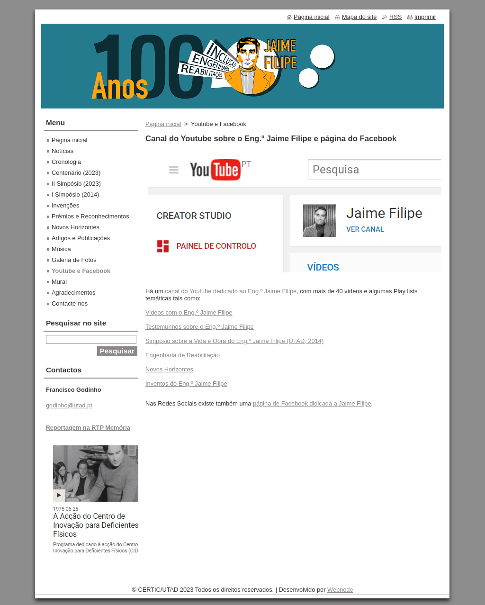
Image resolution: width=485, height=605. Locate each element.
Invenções (65, 205)
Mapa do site (359, 16)
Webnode (340, 589)
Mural (59, 281)
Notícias (62, 150)
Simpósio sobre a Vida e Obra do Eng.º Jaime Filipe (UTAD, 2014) (234, 340)
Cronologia (66, 161)
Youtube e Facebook (81, 270)
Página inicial (163, 123)
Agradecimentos (73, 292)
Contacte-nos (70, 303)
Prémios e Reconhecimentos (90, 216)
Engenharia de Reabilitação (182, 355)
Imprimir (425, 16)
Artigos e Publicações (81, 238)
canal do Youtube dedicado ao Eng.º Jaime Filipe (230, 291)
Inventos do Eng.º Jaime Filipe (186, 383)
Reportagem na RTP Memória (88, 427)
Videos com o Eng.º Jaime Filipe (189, 312)
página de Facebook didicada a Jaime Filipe (312, 403)
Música (61, 249)
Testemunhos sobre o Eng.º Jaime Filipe (199, 326)
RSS (395, 16)
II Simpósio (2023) (76, 183)
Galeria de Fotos (74, 259)
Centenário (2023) (76, 172)
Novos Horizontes (169, 369)
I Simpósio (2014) (75, 194)
